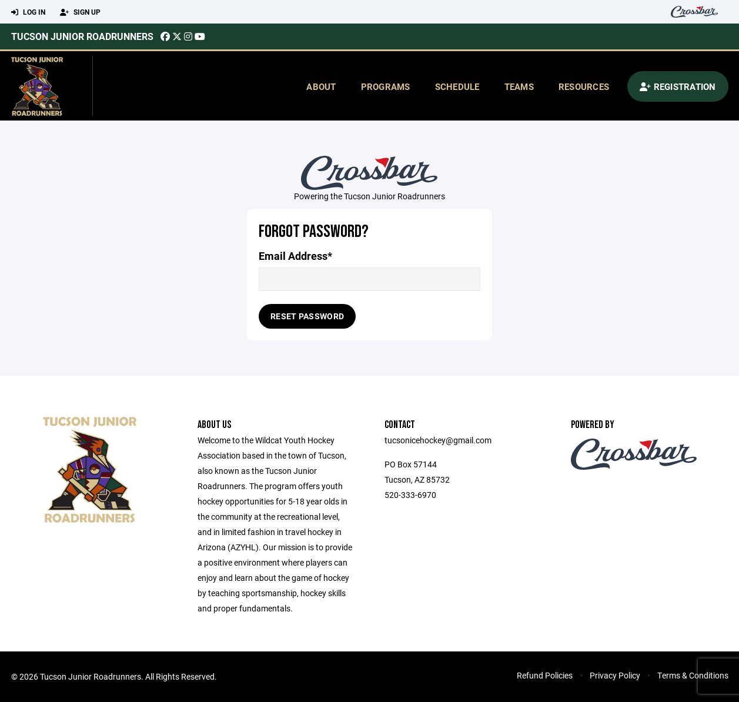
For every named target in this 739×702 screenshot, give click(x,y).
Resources (584, 86)
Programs (385, 86)
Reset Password (307, 316)
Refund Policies (545, 675)
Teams (519, 86)
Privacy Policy (615, 675)
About (321, 86)
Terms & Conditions (692, 675)
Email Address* (295, 256)
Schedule (457, 86)
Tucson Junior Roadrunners (82, 36)
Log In (28, 12)
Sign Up (80, 12)
